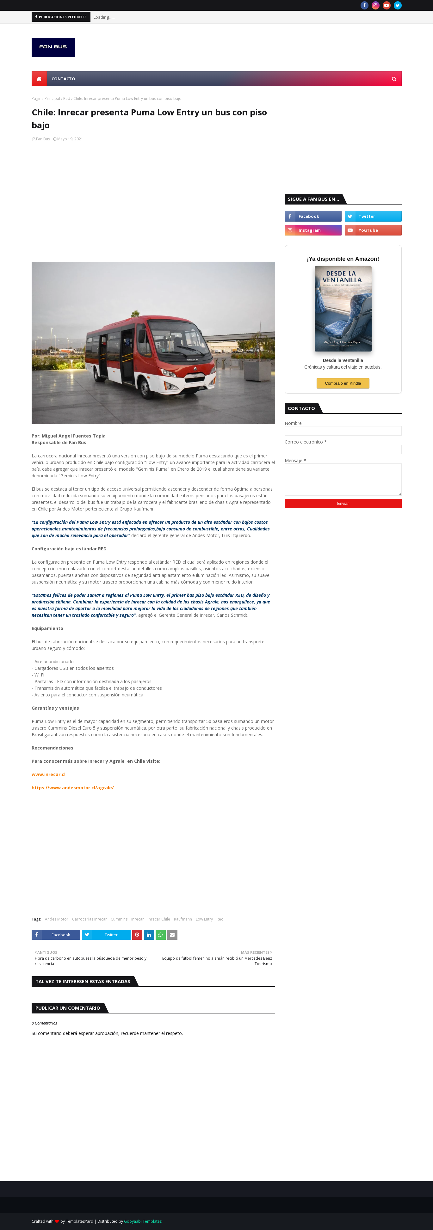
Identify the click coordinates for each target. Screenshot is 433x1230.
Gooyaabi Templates (143, 1221)
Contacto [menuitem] (63, 79)
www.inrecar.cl (48, 774)
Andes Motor (56, 919)
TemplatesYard (79, 1221)
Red (66, 98)
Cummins (119, 919)
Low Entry (204, 919)
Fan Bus (43, 139)
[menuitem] (39, 78)
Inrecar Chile (159, 919)
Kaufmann (183, 919)
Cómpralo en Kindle (343, 383)
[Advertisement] (153, 195)
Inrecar (137, 919)
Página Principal (46, 98)
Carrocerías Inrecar (89, 919)
